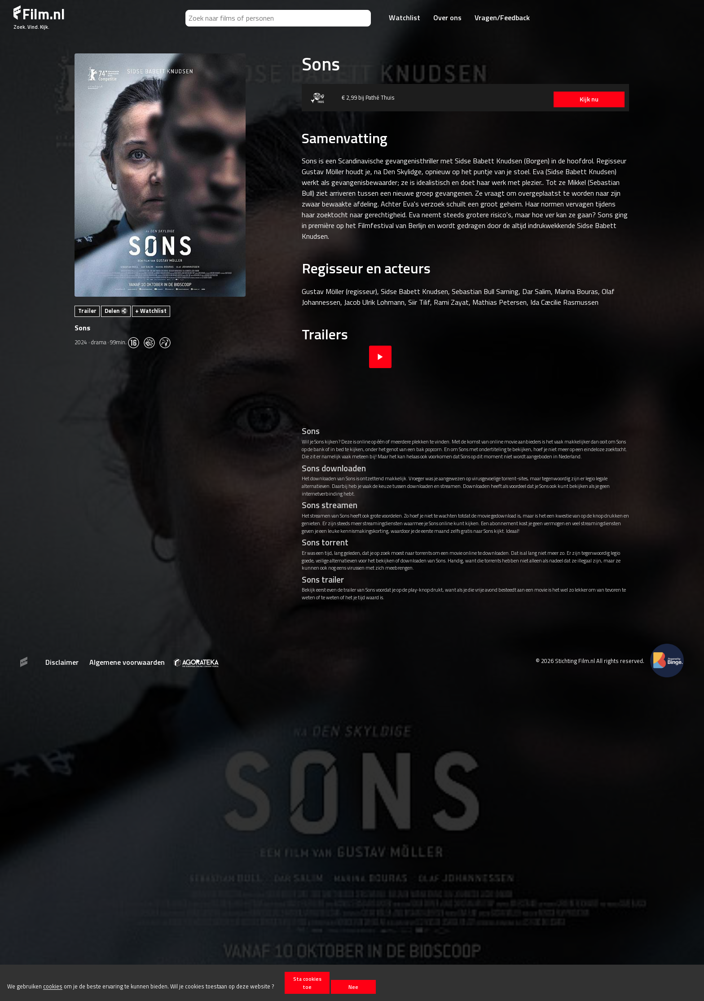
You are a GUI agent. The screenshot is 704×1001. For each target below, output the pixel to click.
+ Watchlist (151, 310)
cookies (52, 986)
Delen (116, 310)
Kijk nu (586, 99)
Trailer (87, 310)
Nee (353, 987)
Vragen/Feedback (502, 17)
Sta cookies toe (307, 982)
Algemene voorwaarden (127, 662)
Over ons (447, 17)
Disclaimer (62, 662)
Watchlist (404, 17)
